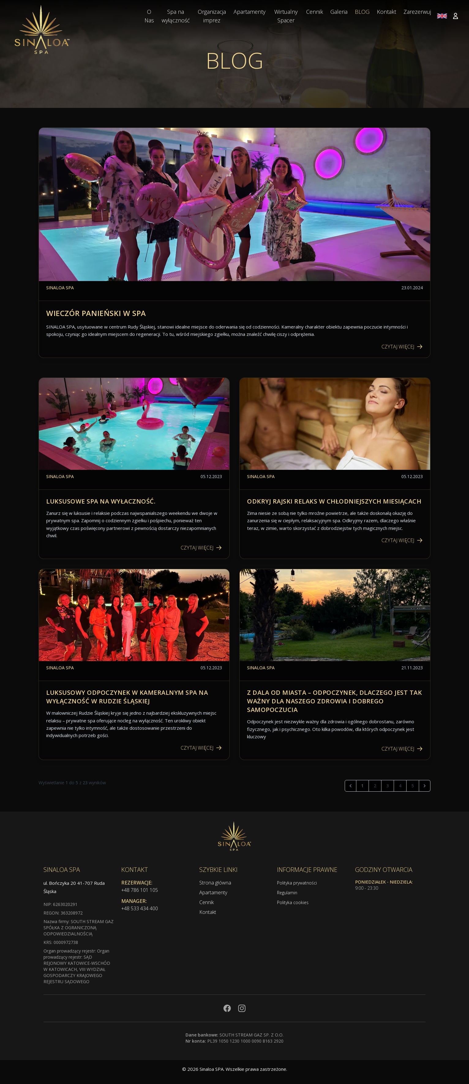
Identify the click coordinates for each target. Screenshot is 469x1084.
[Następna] (424, 786)
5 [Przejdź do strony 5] (412, 786)
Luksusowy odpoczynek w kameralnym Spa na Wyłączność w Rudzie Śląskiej (127, 696)
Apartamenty (213, 892)
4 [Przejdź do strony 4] (400, 786)
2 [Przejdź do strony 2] (375, 786)
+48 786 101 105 (139, 890)
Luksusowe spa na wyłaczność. (101, 501)
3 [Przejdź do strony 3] (387, 786)
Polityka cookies (293, 902)
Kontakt (207, 912)
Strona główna (215, 882)
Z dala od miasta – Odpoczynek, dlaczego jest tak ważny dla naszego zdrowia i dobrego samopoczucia (334, 701)
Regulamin (287, 893)
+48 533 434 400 (139, 908)
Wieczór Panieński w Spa (96, 313)
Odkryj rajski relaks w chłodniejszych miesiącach (334, 501)
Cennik (206, 902)
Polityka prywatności (297, 883)
